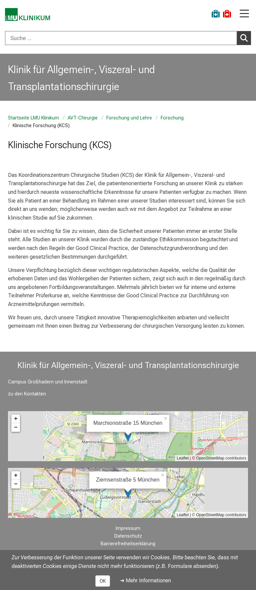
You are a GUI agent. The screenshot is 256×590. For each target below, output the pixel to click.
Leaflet (183, 458)
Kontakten (35, 394)
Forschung (172, 118)
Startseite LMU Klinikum (33, 118)
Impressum (128, 528)
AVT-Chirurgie (83, 118)
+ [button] (16, 419)
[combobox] (128, 38)
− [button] (16, 427)
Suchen (245, 37)
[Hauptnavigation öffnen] (244, 14)
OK (103, 581)
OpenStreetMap (210, 458)
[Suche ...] (121, 38)
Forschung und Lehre (129, 118)
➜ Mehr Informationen (145, 580)
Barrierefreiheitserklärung (128, 544)
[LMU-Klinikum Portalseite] (28, 15)
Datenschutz (128, 536)
